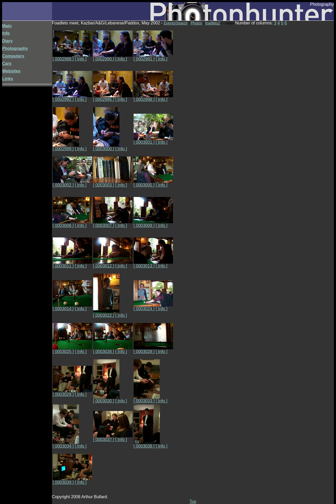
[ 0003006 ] (72, 224)
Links (7, 78)
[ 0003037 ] (113, 438)
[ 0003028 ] (153, 350)
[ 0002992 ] (72, 97)
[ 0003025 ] (72, 350)
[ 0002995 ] (113, 97)
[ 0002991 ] (153, 57)
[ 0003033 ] (147, 399)
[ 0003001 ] (153, 140)
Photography (15, 48)
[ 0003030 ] (106, 399)
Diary (7, 41)
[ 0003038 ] (147, 444)
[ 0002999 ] (66, 147)
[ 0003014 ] (72, 307)
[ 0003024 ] (153, 307)
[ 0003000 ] (106, 147)
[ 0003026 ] (113, 350)
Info (6, 33)
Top (193, 501)
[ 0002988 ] (72, 57)
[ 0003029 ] (72, 392)
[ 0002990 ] (113, 57)
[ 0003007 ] (113, 224)
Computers (13, 56)
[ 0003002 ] (72, 183)
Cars (7, 63)
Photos (196, 23)
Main (7, 26)
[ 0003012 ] (113, 264)
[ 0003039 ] (72, 480)
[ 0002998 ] (153, 97)
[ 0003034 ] (66, 444)
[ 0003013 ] (153, 264)
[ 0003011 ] (72, 264)
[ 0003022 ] (106, 313)
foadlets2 (212, 23)
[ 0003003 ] (113, 183)
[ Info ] (80, 59)
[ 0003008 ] (153, 224)
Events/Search (176, 23)
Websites (11, 71)
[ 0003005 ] (153, 183)
